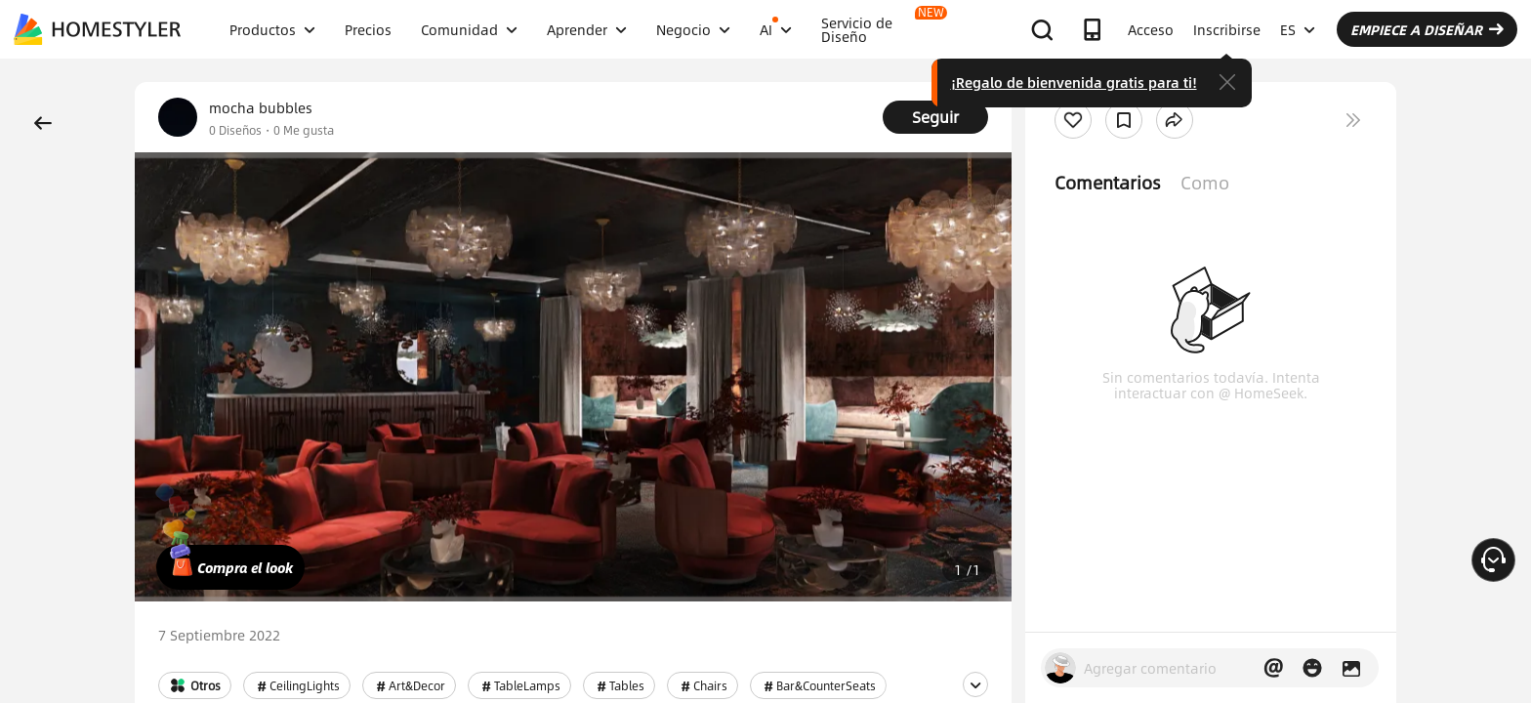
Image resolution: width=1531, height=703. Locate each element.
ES (1297, 29)
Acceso (1151, 29)
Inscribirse (1227, 29)
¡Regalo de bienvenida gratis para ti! (1074, 82)
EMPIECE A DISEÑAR (1427, 29)
